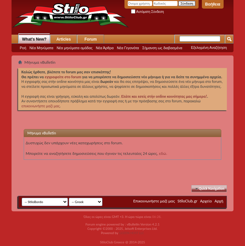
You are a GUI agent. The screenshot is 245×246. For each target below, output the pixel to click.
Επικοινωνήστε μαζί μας (154, 200)
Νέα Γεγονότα (128, 48)
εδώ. (163, 153)
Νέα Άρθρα (105, 48)
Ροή (23, 48)
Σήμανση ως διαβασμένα (162, 48)
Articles (63, 39)
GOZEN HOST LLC (131, 233)
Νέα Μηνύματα (41, 48)
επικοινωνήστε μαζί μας (40, 106)
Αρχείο (206, 200)
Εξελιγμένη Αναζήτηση (209, 48)
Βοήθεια (212, 4)
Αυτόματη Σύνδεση (147, 12)
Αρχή (218, 200)
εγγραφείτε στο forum (63, 77)
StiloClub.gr (187, 200)
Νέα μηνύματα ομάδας (75, 48)
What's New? (34, 39)
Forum (91, 39)
